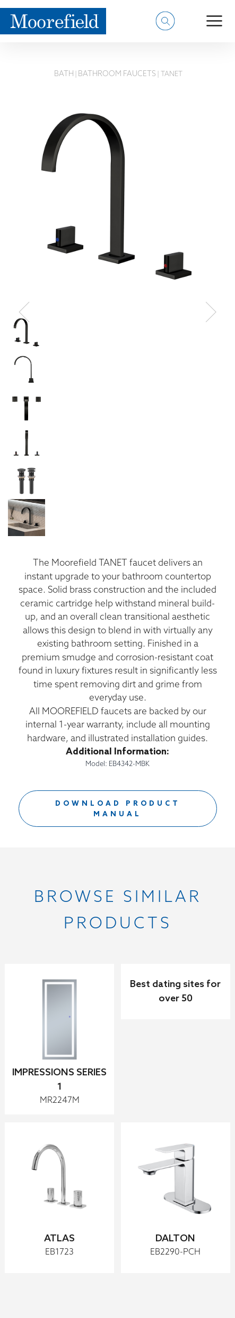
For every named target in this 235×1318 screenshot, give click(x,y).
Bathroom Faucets (117, 74)
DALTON (175, 1239)
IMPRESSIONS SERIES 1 (59, 1080)
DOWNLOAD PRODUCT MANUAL (117, 809)
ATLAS (59, 1239)
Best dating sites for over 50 (175, 991)
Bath (64, 74)
